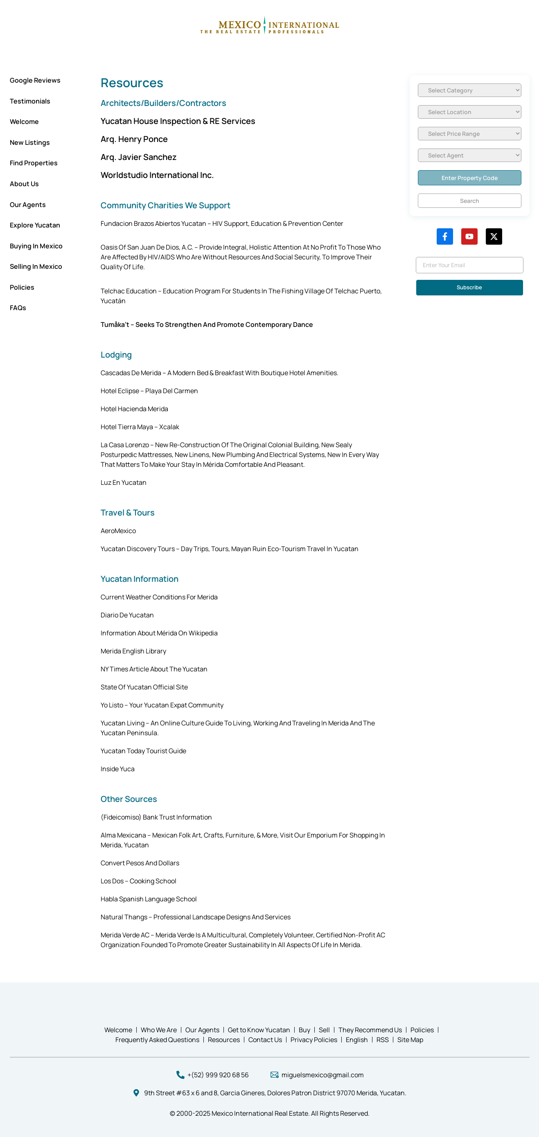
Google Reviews (35, 80)
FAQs (18, 307)
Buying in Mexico (36, 245)
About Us (24, 183)
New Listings (30, 142)
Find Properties (34, 162)
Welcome (24, 121)
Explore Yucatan (35, 225)
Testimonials (30, 101)
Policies (22, 287)
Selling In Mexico (36, 266)
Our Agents (28, 204)
